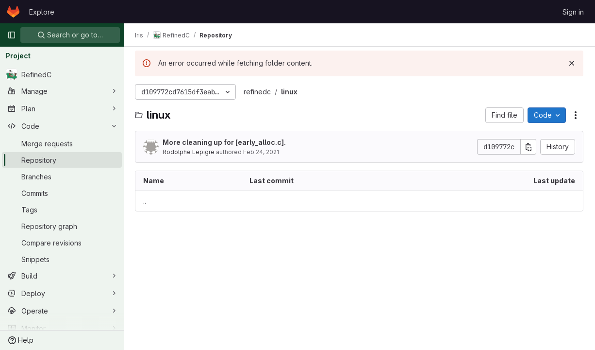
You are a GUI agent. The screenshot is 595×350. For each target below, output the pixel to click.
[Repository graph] (62, 226)
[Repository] (62, 160)
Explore (41, 12)
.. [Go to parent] (145, 201)
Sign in (573, 12)
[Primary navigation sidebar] (11, 35)
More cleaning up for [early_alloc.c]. (225, 142)
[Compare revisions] (62, 242)
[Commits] (62, 193)
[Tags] (62, 209)
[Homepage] (13, 11)
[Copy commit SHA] (528, 147)
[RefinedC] (62, 74)
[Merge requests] (62, 143)
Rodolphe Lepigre (189, 152)
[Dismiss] (572, 63)
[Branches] (62, 176)
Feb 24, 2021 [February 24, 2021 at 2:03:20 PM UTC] (262, 152)
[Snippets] (62, 259)
